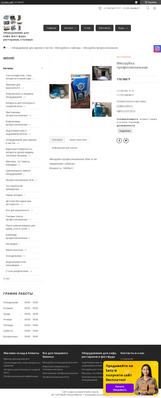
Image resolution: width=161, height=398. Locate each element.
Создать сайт (7, 2)
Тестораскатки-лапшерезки (14, 187)
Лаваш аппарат (14, 195)
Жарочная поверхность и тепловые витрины (56, 368)
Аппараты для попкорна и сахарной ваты (20, 104)
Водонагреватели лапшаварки (16, 263)
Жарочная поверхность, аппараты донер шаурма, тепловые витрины (20, 152)
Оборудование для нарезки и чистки (32, 47)
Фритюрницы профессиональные (17, 114)
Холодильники (14, 255)
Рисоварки (12, 243)
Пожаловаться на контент (97, 394)
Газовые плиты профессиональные (17, 218)
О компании (127, 358)
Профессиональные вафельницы (21, 376)
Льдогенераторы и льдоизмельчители (16, 132)
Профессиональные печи (20, 179)
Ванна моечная (14, 249)
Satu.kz (95, 391)
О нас (87, 28)
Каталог (68, 28)
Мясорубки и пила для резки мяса (60, 362)
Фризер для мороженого (16, 358)
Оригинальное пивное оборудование (18, 172)
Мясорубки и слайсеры (68, 47)
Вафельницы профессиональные (17, 123)
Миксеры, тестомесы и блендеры (99, 373)
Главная (51, 28)
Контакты (104, 28)
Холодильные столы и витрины (98, 369)
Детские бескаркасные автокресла (18, 202)
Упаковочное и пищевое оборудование (19, 95)
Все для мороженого (17, 210)
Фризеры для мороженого (13, 86)
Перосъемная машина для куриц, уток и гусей (20, 227)
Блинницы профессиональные (17, 236)
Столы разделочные (17, 271)
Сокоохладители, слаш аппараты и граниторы (18, 77)
